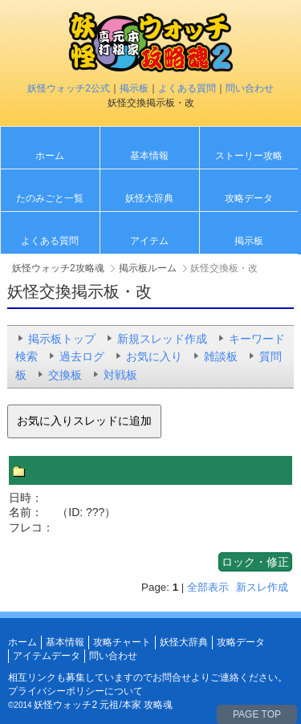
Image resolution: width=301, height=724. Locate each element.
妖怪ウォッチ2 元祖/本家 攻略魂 (103, 704)
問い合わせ (250, 88)
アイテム (149, 240)
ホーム (49, 155)
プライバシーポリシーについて (75, 691)
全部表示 (208, 587)
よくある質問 (187, 88)
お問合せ (172, 677)
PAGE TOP (257, 714)
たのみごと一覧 (49, 198)
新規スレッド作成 (162, 338)
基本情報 (149, 155)
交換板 (65, 374)
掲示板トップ (62, 338)
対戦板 (120, 374)
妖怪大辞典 (149, 198)
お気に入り (154, 356)
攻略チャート (122, 642)
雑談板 (221, 356)
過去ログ (81, 356)
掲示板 (134, 88)
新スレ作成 (262, 587)
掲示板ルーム (148, 268)
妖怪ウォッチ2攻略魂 (58, 268)
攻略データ (249, 198)
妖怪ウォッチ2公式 (68, 88)
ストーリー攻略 (249, 155)
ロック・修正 (255, 561)
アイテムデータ (46, 655)
